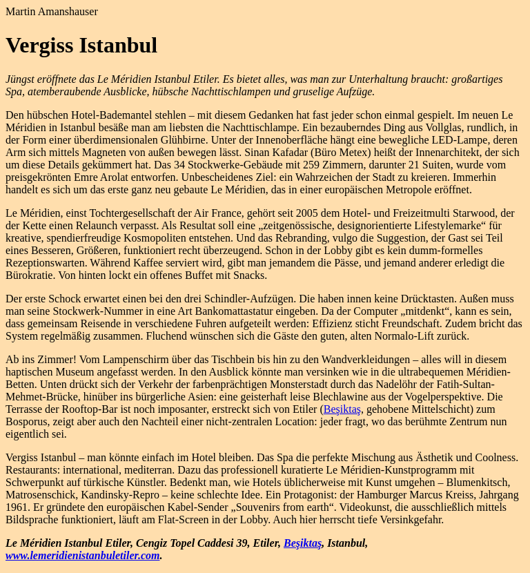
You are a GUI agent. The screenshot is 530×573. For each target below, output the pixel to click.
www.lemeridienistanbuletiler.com (82, 555)
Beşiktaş (342, 409)
